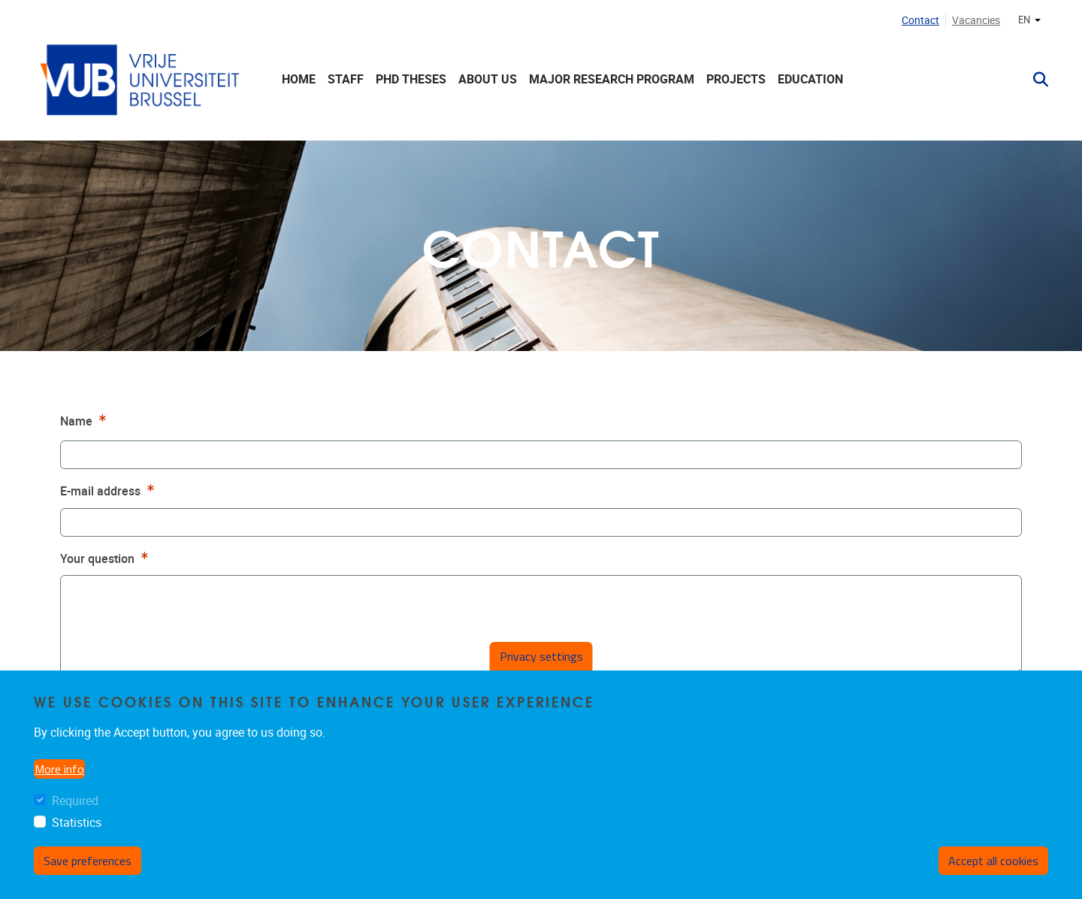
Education (810, 79)
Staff (346, 79)
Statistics (76, 823)
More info (59, 769)
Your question (106, 557)
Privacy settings (541, 656)
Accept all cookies (993, 861)
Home (299, 79)
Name (85, 419)
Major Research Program (611, 79)
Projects (736, 79)
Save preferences (87, 861)
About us (487, 79)
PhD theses (411, 79)
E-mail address (109, 489)
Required (75, 801)
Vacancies (976, 20)
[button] (1034, 79)
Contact (920, 20)
